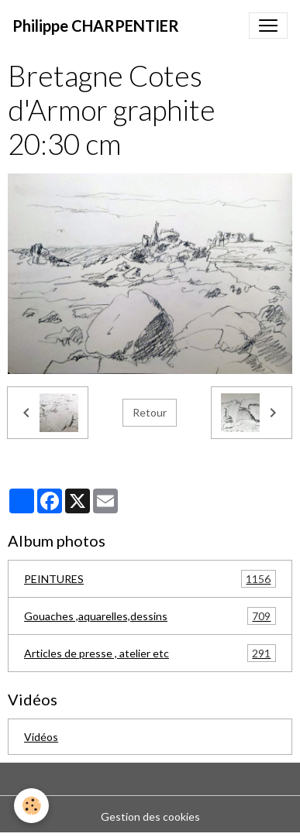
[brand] (95, 25)
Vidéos (41, 736)
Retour (150, 412)
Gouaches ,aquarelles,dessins (150, 616)
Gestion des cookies (150, 816)
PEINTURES (150, 579)
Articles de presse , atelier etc (150, 653)
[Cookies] (31, 805)
